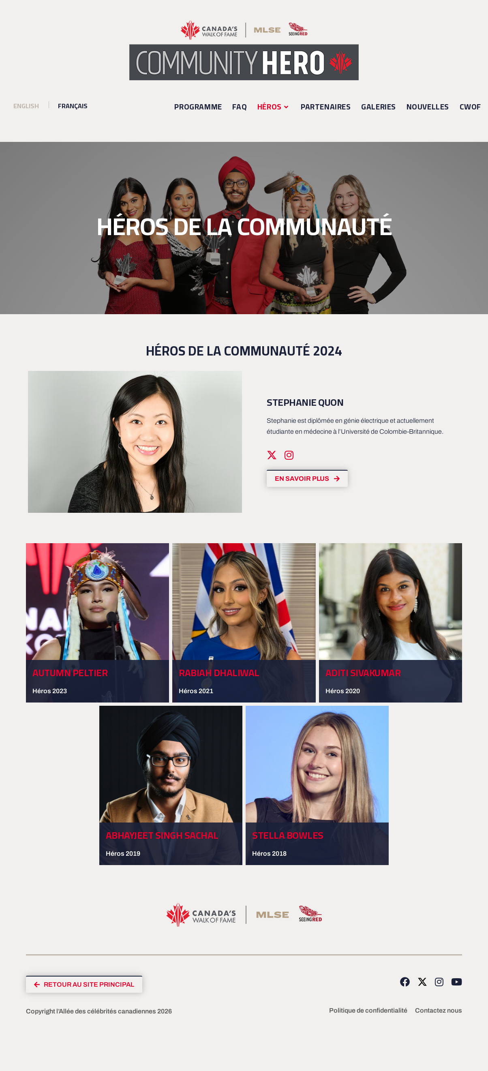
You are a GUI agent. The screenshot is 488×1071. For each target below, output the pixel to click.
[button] (86, 985)
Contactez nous (438, 1011)
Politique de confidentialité (368, 1011)
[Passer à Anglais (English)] (26, 106)
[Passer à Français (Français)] (68, 106)
